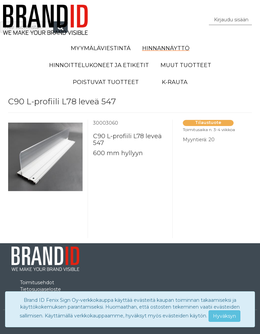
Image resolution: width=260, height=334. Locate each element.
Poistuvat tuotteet (106, 82)
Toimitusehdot (37, 282)
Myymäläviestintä (101, 48)
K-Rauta (175, 82)
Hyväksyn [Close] (224, 316)
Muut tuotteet (185, 65)
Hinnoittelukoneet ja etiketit (99, 65)
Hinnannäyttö (166, 48)
